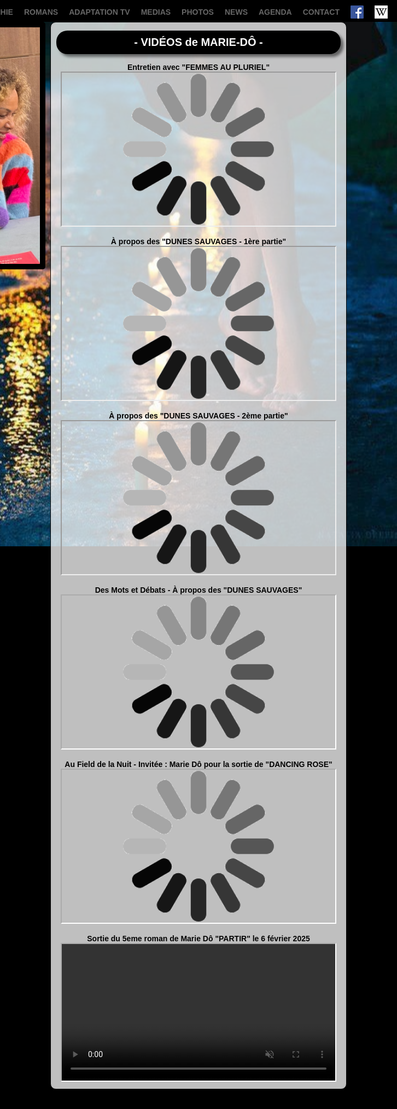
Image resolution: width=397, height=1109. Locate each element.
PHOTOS (198, 12)
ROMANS (41, 12)
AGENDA (275, 12)
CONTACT (321, 12)
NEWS (236, 12)
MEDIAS (156, 12)
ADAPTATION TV (99, 12)
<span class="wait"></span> (198, 149)
